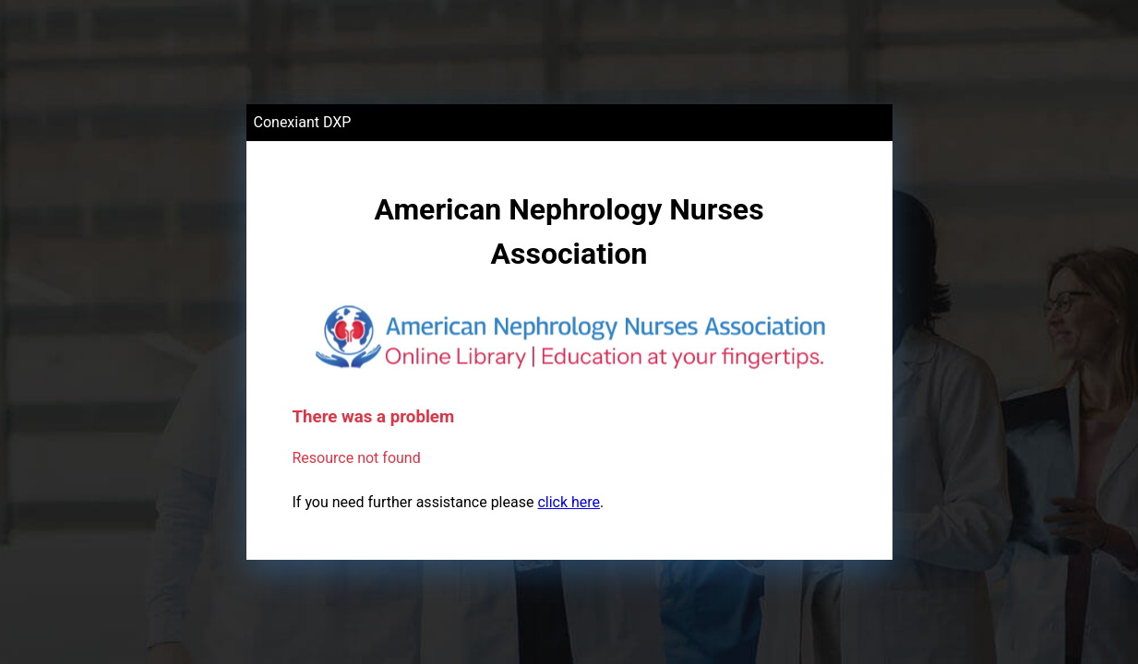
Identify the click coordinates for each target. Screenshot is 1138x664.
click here (568, 502)
